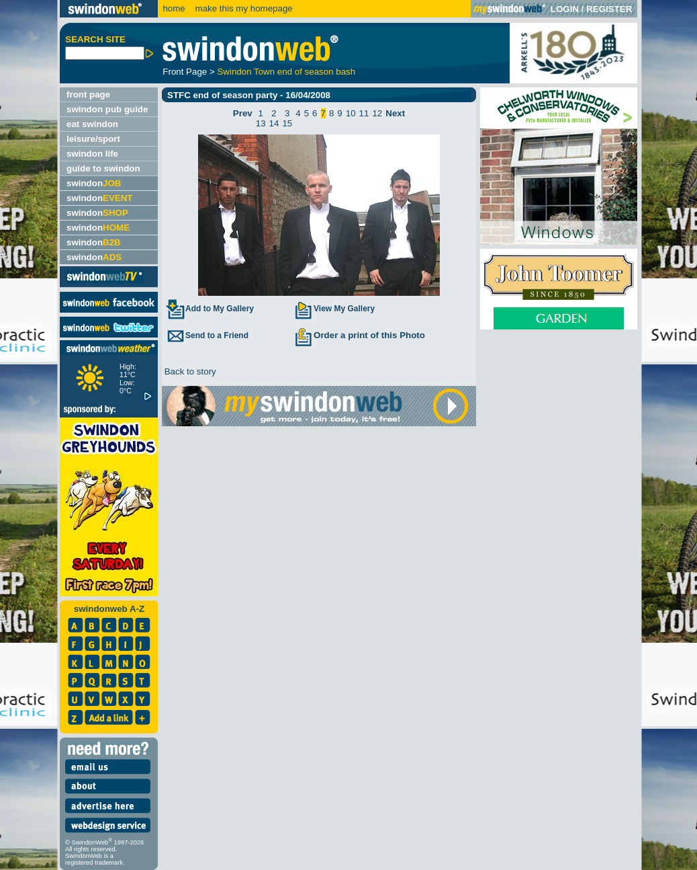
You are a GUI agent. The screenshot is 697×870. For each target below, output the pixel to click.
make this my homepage (243, 8)
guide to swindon (103, 168)
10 (351, 113)
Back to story (189, 371)
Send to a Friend (206, 335)
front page (88, 94)
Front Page (184, 72)
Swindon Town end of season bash (286, 72)
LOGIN (565, 9)
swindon (93, 183)
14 (274, 123)
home (173, 8)
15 (287, 123)
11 (364, 113)
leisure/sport (93, 139)
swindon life (92, 154)
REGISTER (609, 9)
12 (377, 113)
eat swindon (92, 124)
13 (261, 123)
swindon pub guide (107, 109)
